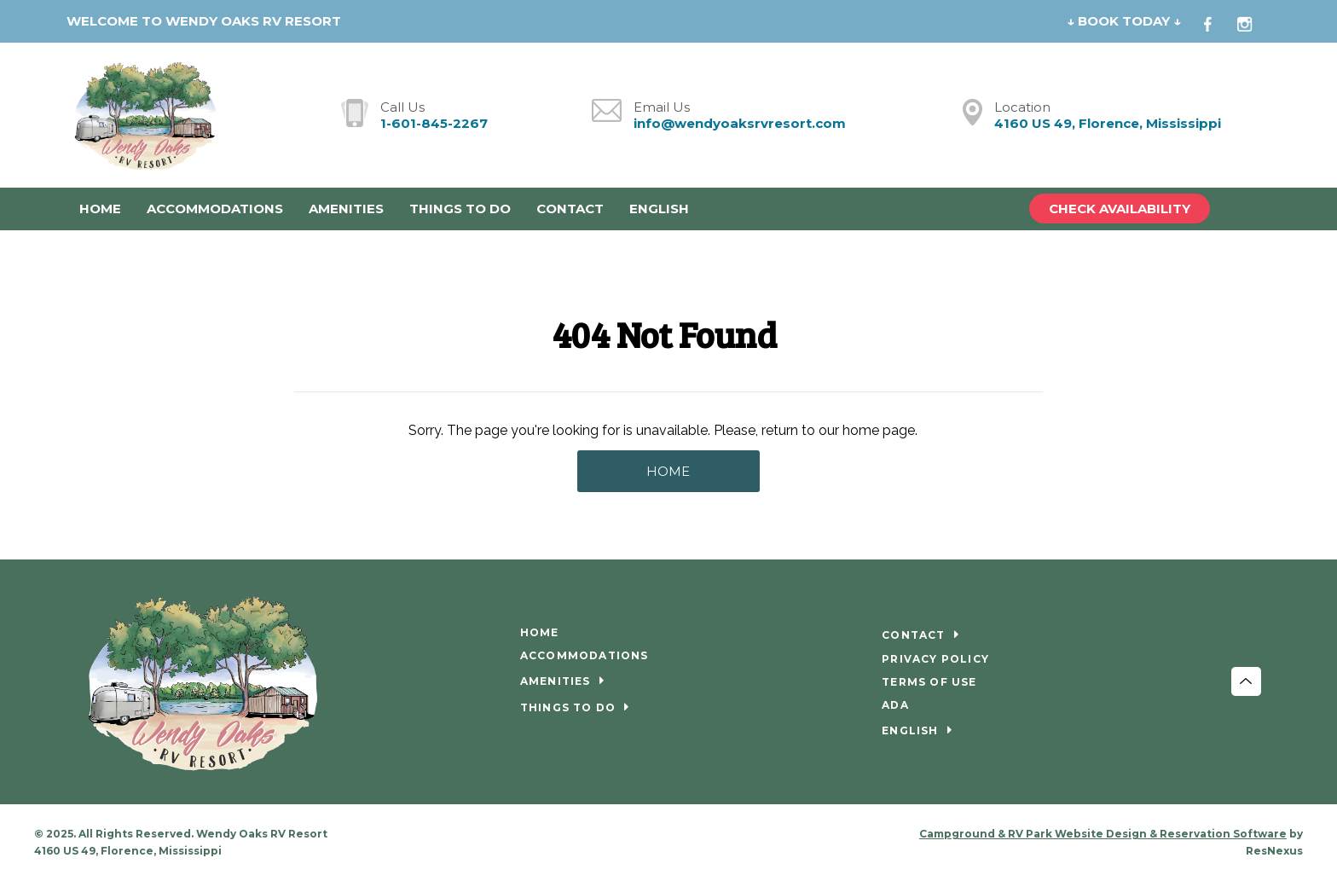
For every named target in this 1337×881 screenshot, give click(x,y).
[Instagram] (1253, 21)
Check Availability (1119, 208)
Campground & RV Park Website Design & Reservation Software (1103, 833)
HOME (668, 471)
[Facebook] (1217, 21)
